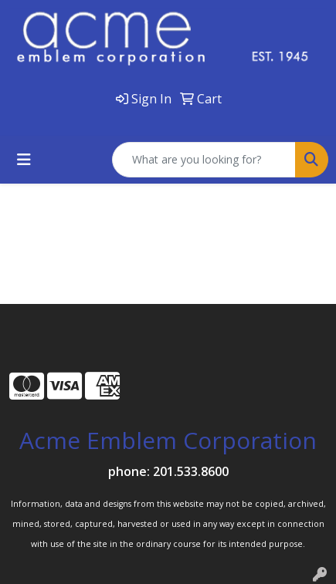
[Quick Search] (204, 159)
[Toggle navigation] (24, 159)
